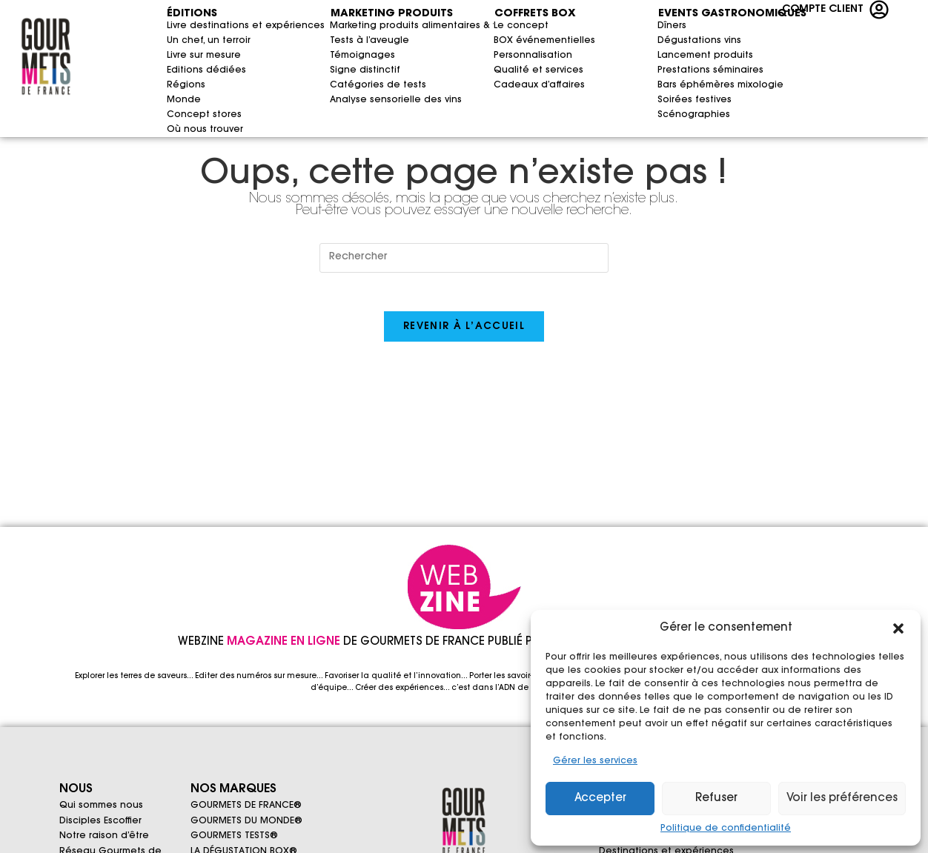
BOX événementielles (508, 40)
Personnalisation (508, 55)
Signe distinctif (365, 70)
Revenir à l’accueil (464, 333)
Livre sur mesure (181, 55)
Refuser (716, 798)
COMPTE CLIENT (823, 9)
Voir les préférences (842, 798)
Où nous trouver (181, 129)
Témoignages (362, 55)
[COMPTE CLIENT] (879, 9)
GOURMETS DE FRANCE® (246, 807)
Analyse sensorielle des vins (387, 100)
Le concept (508, 25)
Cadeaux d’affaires (539, 85)
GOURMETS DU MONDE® (246, 824)
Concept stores (204, 114)
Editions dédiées (206, 70)
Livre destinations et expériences (181, 25)
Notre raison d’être (104, 842)
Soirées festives (694, 100)
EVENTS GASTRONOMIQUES (687, 14)
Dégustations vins (699, 40)
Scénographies (693, 114)
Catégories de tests (378, 85)
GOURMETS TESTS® (234, 842)
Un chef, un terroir (181, 40)
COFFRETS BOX (535, 14)
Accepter (600, 798)
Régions (181, 85)
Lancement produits (705, 55)
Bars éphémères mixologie (715, 85)
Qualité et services (508, 70)
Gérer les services (595, 761)
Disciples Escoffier (100, 824)
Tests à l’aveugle (369, 40)
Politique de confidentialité (725, 828)
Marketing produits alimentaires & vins (387, 25)
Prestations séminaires (710, 70)
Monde (181, 100)
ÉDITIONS (192, 14)
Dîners (671, 25)
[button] (898, 628)
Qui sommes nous (101, 807)
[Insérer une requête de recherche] (464, 258)
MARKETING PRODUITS (392, 14)
